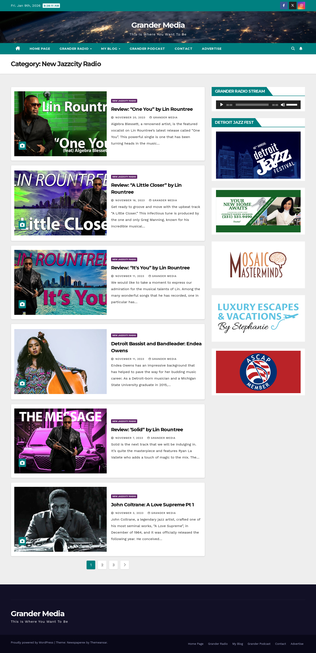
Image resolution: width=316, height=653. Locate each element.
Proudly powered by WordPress (32, 642)
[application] (258, 104)
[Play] (221, 105)
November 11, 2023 (130, 276)
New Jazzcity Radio (124, 101)
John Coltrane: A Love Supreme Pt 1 (152, 505)
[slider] (252, 105)
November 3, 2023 (130, 513)
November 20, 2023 (130, 117)
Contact (184, 49)
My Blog (109, 49)
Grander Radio (75, 49)
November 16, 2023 (130, 200)
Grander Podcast (147, 49)
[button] (293, 49)
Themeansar (98, 642)
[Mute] (283, 105)
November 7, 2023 (129, 437)
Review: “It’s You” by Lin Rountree (150, 268)
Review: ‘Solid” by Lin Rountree (147, 430)
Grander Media (158, 25)
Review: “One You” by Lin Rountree (152, 109)
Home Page (40, 49)
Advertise (212, 49)
